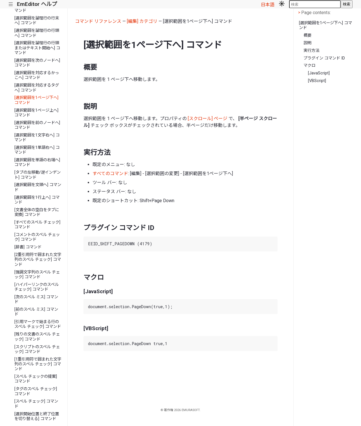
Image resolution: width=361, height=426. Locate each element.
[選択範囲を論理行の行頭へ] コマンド (36, 33)
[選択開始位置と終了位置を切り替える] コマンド (36, 416)
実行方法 (311, 50)
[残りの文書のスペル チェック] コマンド (37, 336)
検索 (346, 4)
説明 (307, 43)
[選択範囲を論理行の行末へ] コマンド (36, 20)
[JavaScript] (319, 73)
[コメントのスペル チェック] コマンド (37, 237)
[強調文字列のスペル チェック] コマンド (37, 274)
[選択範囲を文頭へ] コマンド (37, 187)
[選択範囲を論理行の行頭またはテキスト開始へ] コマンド (37, 48)
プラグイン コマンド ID (324, 58)
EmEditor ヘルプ (37, 4)
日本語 (267, 4)
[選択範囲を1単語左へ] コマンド (37, 8)
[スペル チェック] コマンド (36, 404)
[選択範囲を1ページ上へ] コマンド (36, 113)
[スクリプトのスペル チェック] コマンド (37, 349)
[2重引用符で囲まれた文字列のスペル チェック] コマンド (37, 259)
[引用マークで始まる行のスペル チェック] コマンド (37, 324)
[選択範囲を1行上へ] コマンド (37, 200)
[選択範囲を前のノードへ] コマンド (37, 125)
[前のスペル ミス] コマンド (36, 312)
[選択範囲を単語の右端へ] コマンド (37, 162)
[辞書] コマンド (27, 247)
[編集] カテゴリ (142, 21)
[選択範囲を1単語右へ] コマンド (37, 150)
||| (11, 4)
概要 (307, 35)
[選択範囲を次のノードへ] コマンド (37, 63)
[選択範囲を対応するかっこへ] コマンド (36, 75)
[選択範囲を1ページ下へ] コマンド (36, 100)
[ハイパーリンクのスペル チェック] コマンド (36, 287)
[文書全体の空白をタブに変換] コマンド (36, 212)
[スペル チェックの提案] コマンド (35, 379)
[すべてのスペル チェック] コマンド (37, 224)
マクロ (309, 65)
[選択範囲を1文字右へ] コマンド (37, 137)
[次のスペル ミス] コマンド (36, 299)
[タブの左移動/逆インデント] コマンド (37, 175)
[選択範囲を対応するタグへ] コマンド (36, 87)
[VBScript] (317, 80)
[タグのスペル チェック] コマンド (35, 391)
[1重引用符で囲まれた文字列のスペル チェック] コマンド (37, 364)
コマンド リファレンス (98, 21)
